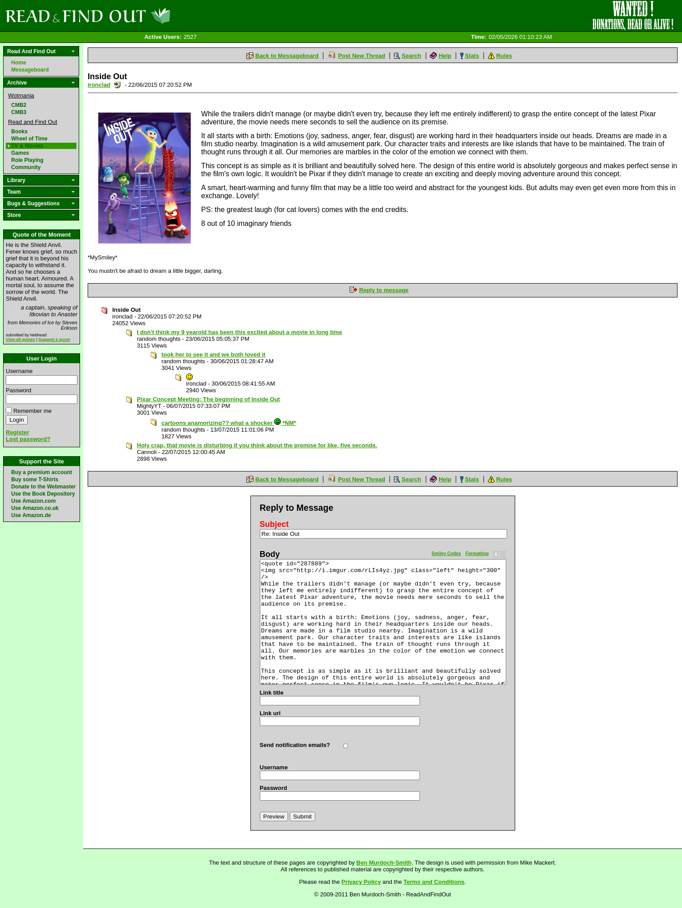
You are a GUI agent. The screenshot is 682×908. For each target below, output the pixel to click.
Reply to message (384, 290)
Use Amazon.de (31, 515)
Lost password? (28, 439)
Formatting (477, 553)
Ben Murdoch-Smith (384, 862)
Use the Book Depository (43, 494)
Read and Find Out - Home (134, 15)
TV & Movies (27, 146)
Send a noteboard (117, 84)
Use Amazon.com (33, 501)
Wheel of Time (29, 139)
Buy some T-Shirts (34, 479)
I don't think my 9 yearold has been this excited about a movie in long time (239, 332)
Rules (504, 55)
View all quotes (20, 339)
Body (270, 554)
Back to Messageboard (287, 55)
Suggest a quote (54, 339)
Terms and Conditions (433, 881)
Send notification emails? (295, 745)
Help (445, 55)
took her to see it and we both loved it (213, 354)
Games (20, 153)
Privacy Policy (361, 881)
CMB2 (18, 105)
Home (18, 62)
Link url (270, 713)
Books (19, 131)
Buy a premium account (41, 472)
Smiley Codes (446, 553)
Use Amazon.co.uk (35, 508)
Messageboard (30, 70)
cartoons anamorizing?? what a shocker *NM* (228, 423)
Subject (274, 524)
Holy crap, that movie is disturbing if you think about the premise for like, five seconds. (257, 445)
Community (26, 167)
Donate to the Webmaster (43, 487)
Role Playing (27, 160)
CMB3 (18, 112)
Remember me (32, 410)
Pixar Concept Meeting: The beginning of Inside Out (208, 399)
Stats (472, 55)
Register (17, 432)
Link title (272, 692)
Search (411, 55)
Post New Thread (361, 55)
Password (18, 390)
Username (19, 371)
